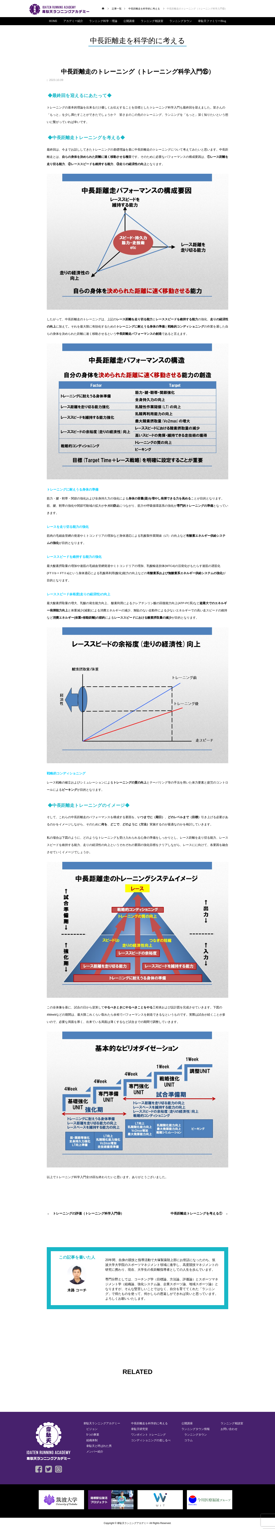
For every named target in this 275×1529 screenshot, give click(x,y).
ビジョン (92, 1429)
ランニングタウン (180, 21)
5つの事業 (92, 1434)
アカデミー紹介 (73, 21)
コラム (188, 1440)
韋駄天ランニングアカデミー (101, 1423)
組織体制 (92, 1440)
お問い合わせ (229, 1429)
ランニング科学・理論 (103, 21)
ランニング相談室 (152, 21)
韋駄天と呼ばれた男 (99, 1445)
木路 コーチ (76, 1290)
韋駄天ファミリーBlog (212, 21)
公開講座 (129, 21)
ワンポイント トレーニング (148, 1434)
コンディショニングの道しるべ (151, 1440)
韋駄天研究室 (139, 1429)
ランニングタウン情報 (195, 1429)
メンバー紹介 (94, 1451)
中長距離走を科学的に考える (149, 1423)
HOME (53, 21)
